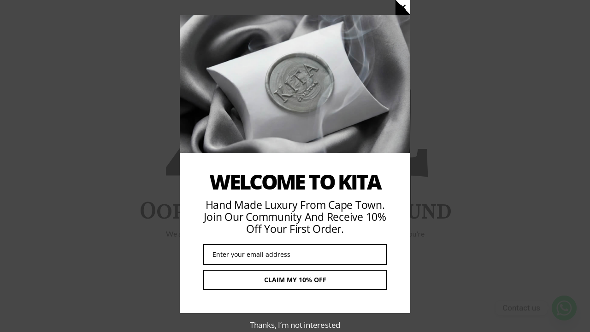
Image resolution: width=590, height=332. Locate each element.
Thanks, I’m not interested (295, 325)
